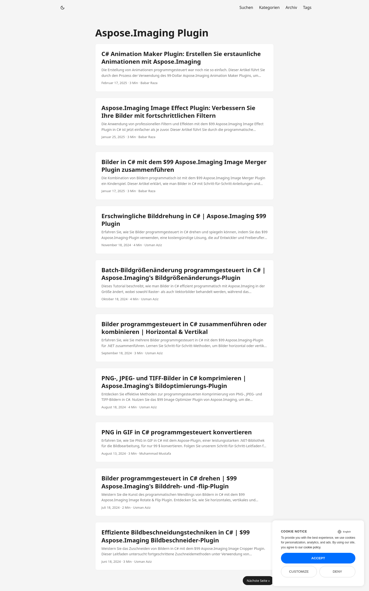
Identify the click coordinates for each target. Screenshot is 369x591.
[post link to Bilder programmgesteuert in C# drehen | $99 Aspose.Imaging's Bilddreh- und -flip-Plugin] (184, 492)
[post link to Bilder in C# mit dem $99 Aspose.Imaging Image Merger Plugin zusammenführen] (184, 176)
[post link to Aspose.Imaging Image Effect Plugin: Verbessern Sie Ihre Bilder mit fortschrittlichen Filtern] (184, 122)
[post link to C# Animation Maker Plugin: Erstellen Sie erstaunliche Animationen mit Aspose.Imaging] (184, 67)
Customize (299, 571)
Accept (318, 558)
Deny (337, 571)
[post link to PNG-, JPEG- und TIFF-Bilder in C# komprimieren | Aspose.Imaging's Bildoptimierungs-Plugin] (184, 392)
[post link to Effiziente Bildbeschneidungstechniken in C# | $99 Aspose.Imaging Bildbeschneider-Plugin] (184, 546)
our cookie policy (309, 547)
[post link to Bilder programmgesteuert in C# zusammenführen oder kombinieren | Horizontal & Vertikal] (184, 338)
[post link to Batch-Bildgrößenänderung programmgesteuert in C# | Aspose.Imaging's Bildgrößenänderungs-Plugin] (184, 284)
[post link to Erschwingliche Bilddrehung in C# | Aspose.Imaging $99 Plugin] (184, 230)
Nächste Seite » (258, 580)
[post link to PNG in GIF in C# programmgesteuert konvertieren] (184, 442)
